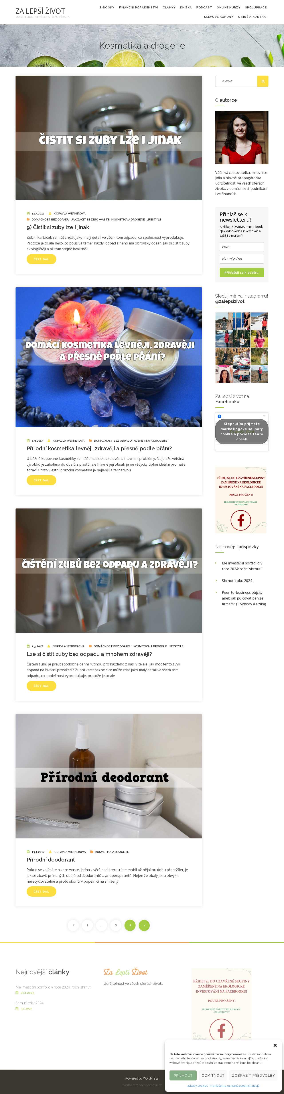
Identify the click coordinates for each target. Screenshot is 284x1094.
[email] (242, 247)
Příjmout (183, 1076)
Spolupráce (256, 7)
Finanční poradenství (138, 7)
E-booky (107, 7)
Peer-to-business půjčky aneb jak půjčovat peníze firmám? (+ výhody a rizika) (244, 598)
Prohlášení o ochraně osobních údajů (235, 1086)
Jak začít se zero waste (90, 219)
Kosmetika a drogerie (128, 219)
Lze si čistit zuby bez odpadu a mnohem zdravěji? (89, 654)
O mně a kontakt (253, 16)
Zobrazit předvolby (253, 1076)
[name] (242, 259)
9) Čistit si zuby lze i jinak (58, 227)
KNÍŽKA (186, 7)
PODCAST (204, 7)
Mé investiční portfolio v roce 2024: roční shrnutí (242, 566)
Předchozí (73, 925)
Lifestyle (154, 219)
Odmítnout (213, 1076)
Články (169, 7)
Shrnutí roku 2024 (237, 580)
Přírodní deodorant (51, 859)
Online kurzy (229, 7)
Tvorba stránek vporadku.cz (142, 1085)
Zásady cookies (197, 1086)
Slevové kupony (218, 16)
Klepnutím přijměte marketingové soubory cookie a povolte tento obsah (242, 431)
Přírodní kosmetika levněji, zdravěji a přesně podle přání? (99, 448)
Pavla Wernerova (72, 213)
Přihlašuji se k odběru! (242, 272)
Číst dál (41, 259)
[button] (275, 1045)
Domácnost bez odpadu (50, 219)
